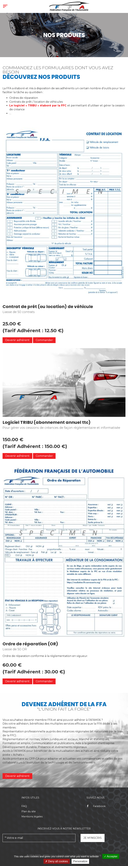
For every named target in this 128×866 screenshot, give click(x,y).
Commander (44, 340)
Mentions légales (31, 816)
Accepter (111, 856)
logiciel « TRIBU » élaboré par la (38, 105)
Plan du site (28, 811)
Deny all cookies (56, 861)
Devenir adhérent (17, 776)
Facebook (96, 806)
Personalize (80, 861)
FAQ (24, 806)
